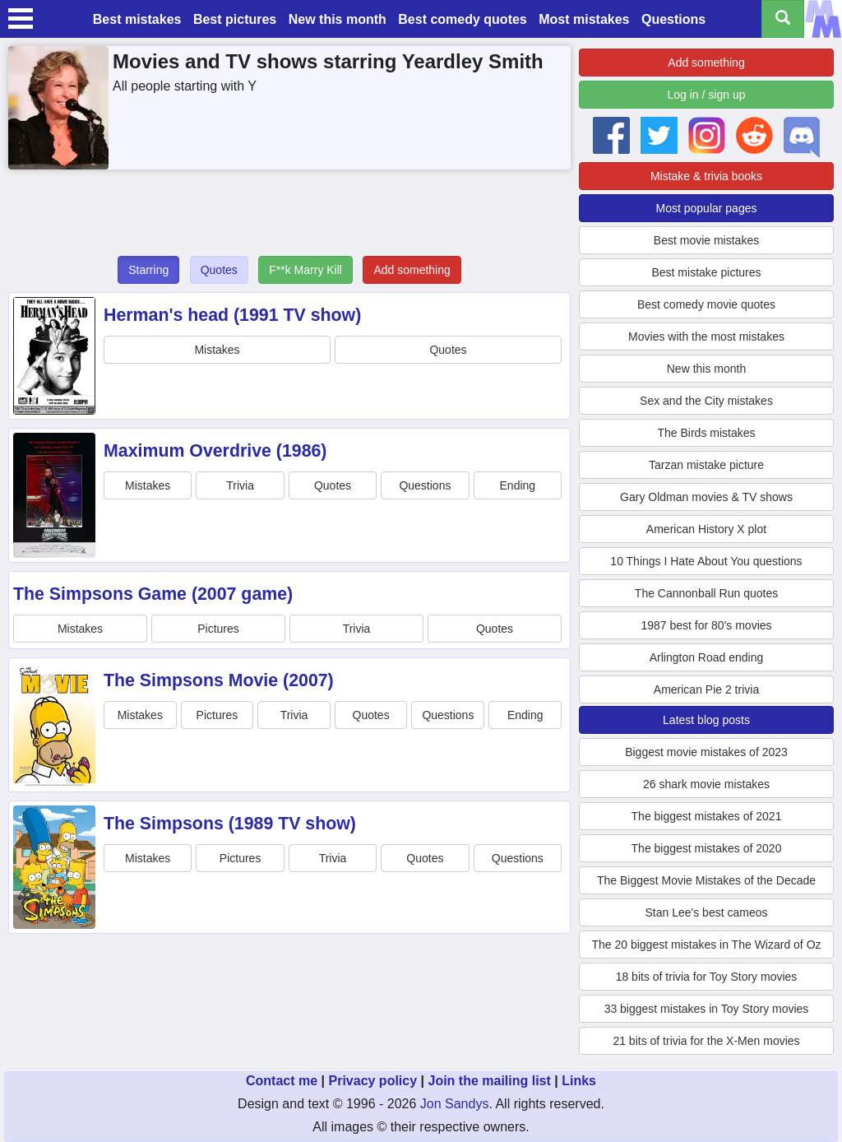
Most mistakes (584, 19)
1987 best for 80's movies (706, 625)
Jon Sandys (454, 1104)
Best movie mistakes (706, 240)
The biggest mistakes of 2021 (707, 816)
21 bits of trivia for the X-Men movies (706, 1040)
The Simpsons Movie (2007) (219, 680)
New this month (337, 19)
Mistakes (216, 349)
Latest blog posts (706, 720)
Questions (673, 19)
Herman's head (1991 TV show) (232, 315)
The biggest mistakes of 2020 (707, 848)
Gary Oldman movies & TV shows (706, 497)
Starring (148, 269)
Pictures (218, 628)
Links (579, 1081)
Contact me (281, 1081)
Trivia (240, 485)
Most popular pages (706, 208)
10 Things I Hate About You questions (706, 561)
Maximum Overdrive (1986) (215, 451)
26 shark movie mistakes (706, 784)
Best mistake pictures (706, 272)
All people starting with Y (185, 86)
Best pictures (234, 19)
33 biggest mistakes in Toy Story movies (706, 1008)
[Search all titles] (782, 19)
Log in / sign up (707, 94)
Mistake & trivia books (706, 176)
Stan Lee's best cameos (706, 912)
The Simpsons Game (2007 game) (153, 594)
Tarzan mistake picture (706, 464)
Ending (518, 485)
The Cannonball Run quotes (706, 593)
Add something (411, 269)
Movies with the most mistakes (706, 336)
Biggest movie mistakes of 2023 (706, 752)
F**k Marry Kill (305, 269)
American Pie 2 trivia (706, 689)
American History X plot (706, 529)
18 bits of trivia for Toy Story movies (707, 976)
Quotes (219, 269)
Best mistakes (137, 19)
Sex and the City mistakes (706, 400)
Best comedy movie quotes (706, 304)
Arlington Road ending (707, 657)
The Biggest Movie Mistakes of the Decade (706, 880)
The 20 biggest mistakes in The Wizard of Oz (706, 944)
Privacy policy (372, 1081)
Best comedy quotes (462, 19)
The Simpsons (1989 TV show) (230, 823)
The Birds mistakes (706, 432)
